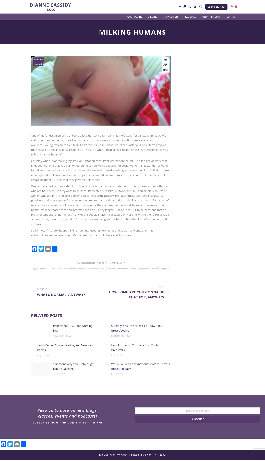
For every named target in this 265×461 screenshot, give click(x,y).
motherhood (123, 269)
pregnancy (144, 269)
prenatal (155, 269)
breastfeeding (92, 269)
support (38, 64)
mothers (134, 269)
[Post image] (40, 331)
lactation (38, 59)
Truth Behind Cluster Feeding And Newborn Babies (65, 347)
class (103, 269)
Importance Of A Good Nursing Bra (72, 328)
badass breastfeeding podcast (73, 269)
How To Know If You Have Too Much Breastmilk (134, 347)
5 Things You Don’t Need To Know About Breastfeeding (137, 328)
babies (54, 269)
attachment (44, 269)
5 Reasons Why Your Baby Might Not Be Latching (73, 366)
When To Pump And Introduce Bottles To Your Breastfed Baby (140, 366)
